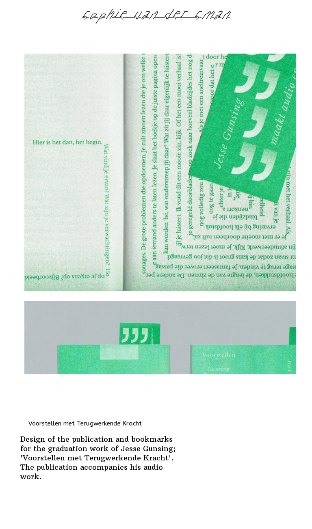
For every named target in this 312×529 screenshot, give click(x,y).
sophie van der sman (156, 16)
